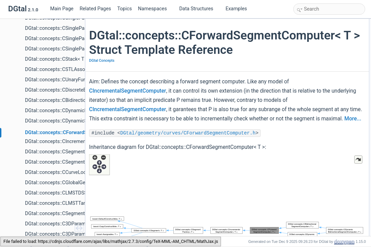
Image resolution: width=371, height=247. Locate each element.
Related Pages (95, 9)
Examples (236, 9)
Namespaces (155, 9)
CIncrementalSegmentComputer (151, 105)
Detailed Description (313, 30)
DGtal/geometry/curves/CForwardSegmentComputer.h (190, 175)
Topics (124, 9)
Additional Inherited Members (322, 22)
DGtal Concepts (103, 75)
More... (99, 161)
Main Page (61, 9)
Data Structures (199, 9)
